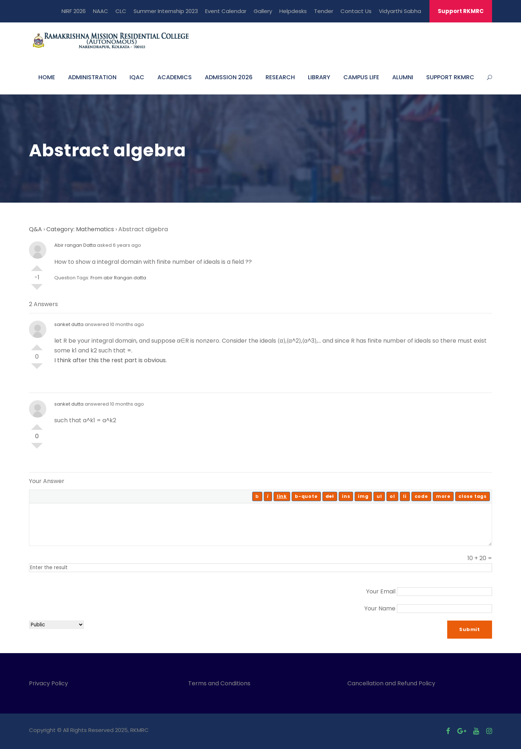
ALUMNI (402, 77)
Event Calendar (225, 11)
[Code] (421, 496)
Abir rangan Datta (75, 245)
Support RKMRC (461, 11)
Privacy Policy (48, 683)
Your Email (380, 591)
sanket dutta (69, 324)
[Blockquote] (306, 496)
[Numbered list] (392, 496)
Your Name (379, 608)
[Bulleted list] (379, 496)
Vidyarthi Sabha (400, 11)
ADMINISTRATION (92, 77)
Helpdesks (293, 11)
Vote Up (37, 265)
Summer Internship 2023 (166, 11)
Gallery (263, 11)
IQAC (137, 77)
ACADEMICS (174, 77)
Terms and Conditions (220, 683)
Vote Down (37, 290)
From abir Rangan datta (118, 277)
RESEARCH (280, 77)
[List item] (405, 496)
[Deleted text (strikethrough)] (329, 496)
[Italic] (268, 496)
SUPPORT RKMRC (450, 77)
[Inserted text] (346, 496)
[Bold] (257, 496)
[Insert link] (282, 496)
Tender (323, 11)
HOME (46, 77)
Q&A (35, 229)
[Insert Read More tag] (443, 496)
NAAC (100, 11)
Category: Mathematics (80, 229)
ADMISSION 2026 (229, 77)
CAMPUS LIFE (361, 77)
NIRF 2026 (74, 11)
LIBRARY (319, 77)
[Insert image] (363, 496)
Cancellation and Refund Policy (391, 683)
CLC (120, 11)
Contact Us (356, 11)
